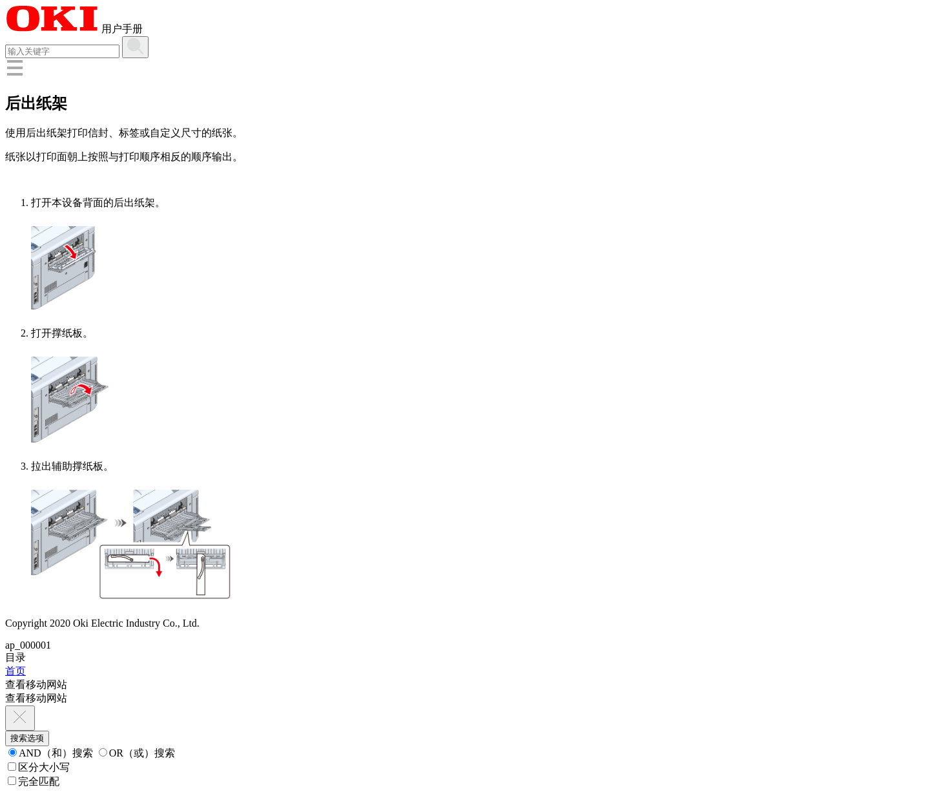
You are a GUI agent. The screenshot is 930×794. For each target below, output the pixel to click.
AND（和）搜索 (50, 752)
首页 (15, 670)
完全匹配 (33, 781)
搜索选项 (27, 738)
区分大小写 (39, 767)
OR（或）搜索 (137, 752)
